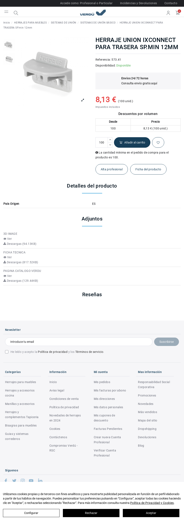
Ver (7, 238)
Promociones (147, 395)
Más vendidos (147, 412)
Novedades (146, 404)
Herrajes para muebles (20, 382)
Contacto (170, 3)
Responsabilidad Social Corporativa (154, 384)
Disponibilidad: (105, 65)
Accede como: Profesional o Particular (86, 3)
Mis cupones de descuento (104, 418)
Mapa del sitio (147, 420)
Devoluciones (147, 437)
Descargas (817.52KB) (20, 262)
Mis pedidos (102, 382)
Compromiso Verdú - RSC (63, 448)
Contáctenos (58, 437)
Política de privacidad (53, 351)
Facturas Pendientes (108, 428)
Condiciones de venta (64, 398)
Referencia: (103, 59)
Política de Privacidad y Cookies (152, 503)
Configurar (31, 513)
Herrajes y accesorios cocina (19, 393)
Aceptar (151, 513)
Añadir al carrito (132, 142)
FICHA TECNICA (14, 252)
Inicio (53, 382)
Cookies (54, 428)
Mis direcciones (104, 398)
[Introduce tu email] (78, 342)
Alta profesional (112, 169)
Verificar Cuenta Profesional (105, 453)
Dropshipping (147, 428)
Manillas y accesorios (19, 404)
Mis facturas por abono (110, 390)
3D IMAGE (10, 233)
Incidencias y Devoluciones (138, 3)
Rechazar (91, 513)
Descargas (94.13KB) (19, 243)
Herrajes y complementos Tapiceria (22, 414)
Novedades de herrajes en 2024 (65, 418)
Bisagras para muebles (21, 425)
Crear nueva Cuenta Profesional (107, 440)
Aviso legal (56, 390)
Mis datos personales (108, 407)
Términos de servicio (89, 351)
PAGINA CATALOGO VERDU (22, 271)
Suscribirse (166, 341)
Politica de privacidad (64, 407)
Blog (141, 445)
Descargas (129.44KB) (20, 280)
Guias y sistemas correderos (16, 436)
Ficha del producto (148, 169)
